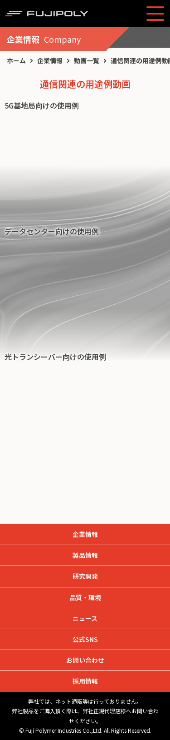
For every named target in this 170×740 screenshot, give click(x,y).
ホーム (16, 60)
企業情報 (50, 60)
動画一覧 (86, 60)
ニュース (85, 618)
